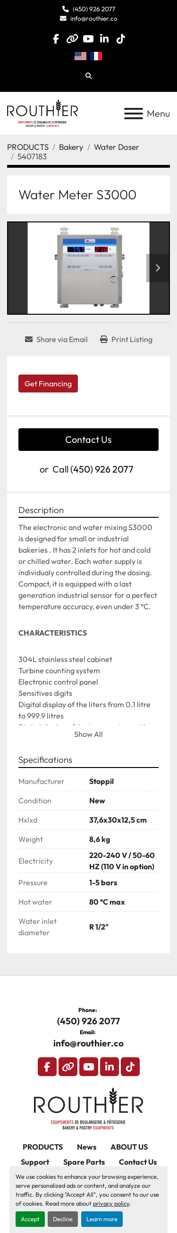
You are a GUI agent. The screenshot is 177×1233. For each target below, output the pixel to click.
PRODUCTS (43, 1146)
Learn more (102, 1219)
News (86, 1146)
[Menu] (133, 113)
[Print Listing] (126, 339)
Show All (88, 734)
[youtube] (88, 39)
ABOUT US (129, 1146)
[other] (72, 39)
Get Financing (48, 383)
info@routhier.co (94, 18)
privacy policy (111, 1203)
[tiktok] (120, 39)
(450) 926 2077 (94, 9)
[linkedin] (104, 39)
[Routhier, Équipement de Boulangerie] (88, 1107)
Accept (30, 1219)
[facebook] (56, 39)
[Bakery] (71, 147)
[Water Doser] (116, 147)
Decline (63, 1219)
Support (35, 1162)
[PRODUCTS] (28, 147)
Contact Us (88, 439)
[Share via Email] (56, 339)
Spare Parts (84, 1162)
